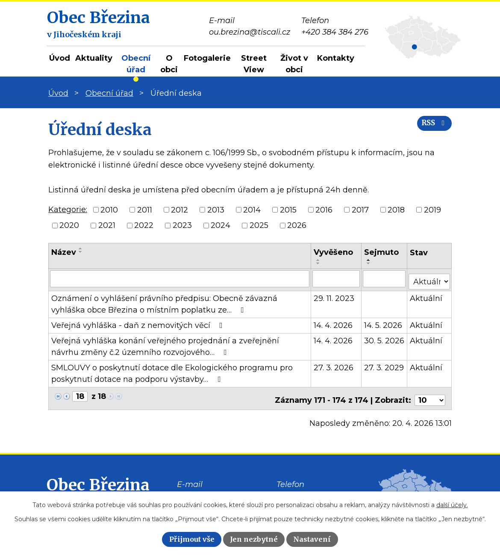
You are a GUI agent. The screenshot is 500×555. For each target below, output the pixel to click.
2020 (69, 225)
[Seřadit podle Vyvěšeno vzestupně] (319, 260)
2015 (288, 209)
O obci (169, 63)
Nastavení (312, 539)
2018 (396, 209)
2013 (215, 209)
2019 (432, 209)
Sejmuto (382, 252)
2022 (143, 225)
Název (63, 252)
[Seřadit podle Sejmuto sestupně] (369, 263)
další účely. (452, 505)
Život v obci (294, 63)
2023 (182, 225)
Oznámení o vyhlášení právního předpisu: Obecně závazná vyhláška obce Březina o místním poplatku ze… (164, 301)
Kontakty (335, 58)
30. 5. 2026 (385, 337)
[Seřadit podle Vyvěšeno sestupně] (319, 263)
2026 (296, 225)
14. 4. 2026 (333, 322)
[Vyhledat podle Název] (180, 278)
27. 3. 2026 (334, 364)
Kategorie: (67, 209)
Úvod (59, 58)
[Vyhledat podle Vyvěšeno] (336, 278)
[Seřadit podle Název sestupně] (80, 252)
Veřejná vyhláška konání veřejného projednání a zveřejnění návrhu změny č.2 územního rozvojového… (165, 343)
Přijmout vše (192, 539)
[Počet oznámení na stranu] (430, 393)
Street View (254, 63)
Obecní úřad (135, 63)
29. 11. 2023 (334, 295)
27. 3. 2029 (384, 364)
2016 (323, 209)
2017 (360, 209)
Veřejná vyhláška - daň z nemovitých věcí (138, 322)
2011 (144, 209)
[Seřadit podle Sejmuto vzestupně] (369, 260)
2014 (252, 209)
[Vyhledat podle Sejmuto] (384, 278)
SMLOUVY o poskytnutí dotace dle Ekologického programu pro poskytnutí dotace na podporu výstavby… (172, 370)
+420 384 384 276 (310, 490)
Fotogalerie (207, 58)
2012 (179, 209)
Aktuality (93, 58)
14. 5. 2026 (384, 322)
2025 (259, 225)
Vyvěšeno (333, 252)
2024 (220, 225)
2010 (109, 209)
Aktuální (426, 295)
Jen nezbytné (254, 539)
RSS (431, 129)
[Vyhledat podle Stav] (429, 277)
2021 (106, 225)
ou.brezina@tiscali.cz (217, 490)
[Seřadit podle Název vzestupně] (80, 248)
